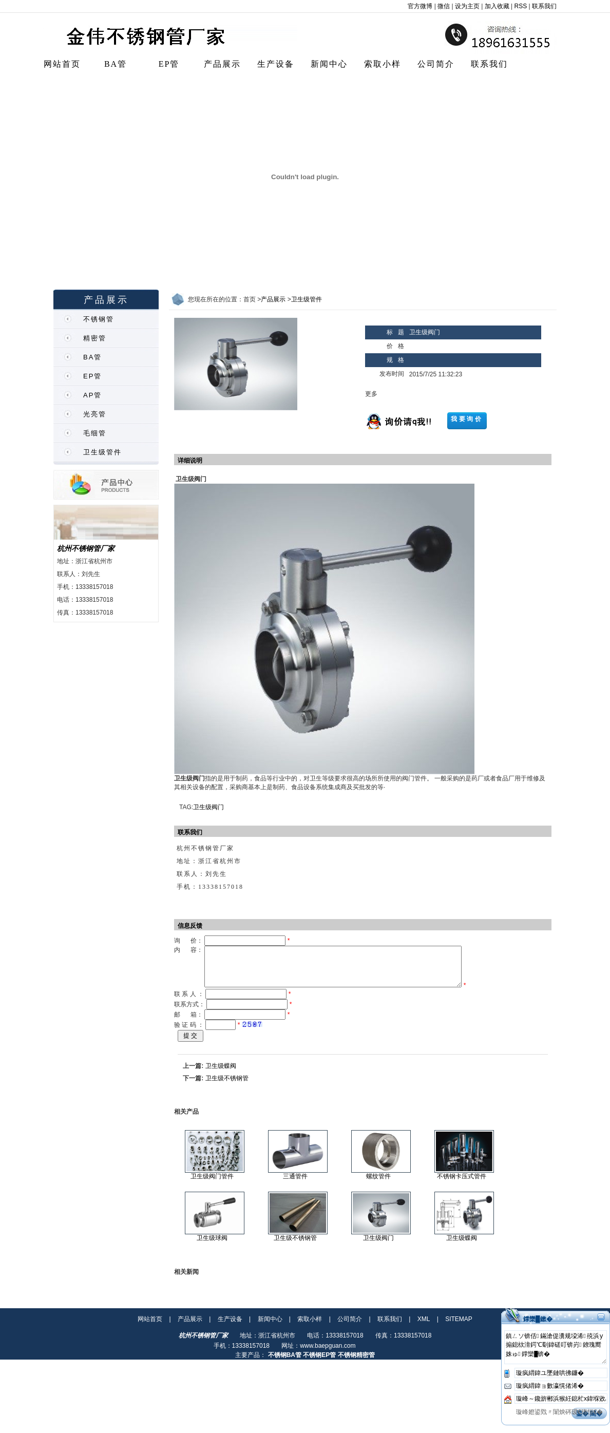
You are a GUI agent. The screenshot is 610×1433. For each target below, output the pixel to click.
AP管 (92, 395)
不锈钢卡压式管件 (461, 1184)
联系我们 (544, 6)
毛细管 (94, 433)
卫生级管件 (102, 452)
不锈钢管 (98, 319)
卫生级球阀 (212, 1245)
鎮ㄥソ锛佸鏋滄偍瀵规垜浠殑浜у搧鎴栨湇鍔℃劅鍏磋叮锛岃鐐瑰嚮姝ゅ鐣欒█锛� (555, 1355)
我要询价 (467, 419)
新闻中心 (329, 64)
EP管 (169, 64)
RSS (520, 6)
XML (423, 1326)
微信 (443, 6)
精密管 (94, 338)
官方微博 (420, 6)
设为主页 (467, 6)
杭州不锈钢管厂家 (86, 548)
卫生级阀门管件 (212, 1184)
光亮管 (94, 414)
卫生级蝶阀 (220, 1073)
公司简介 (435, 64)
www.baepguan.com (327, 1353)
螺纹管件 (378, 1184)
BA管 (115, 64)
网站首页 (62, 64)
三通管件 (295, 1184)
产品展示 (222, 64)
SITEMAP (458, 1326)
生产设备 (275, 64)
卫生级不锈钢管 (227, 1086)
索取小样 (382, 64)
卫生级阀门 (208, 807)
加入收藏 (497, 6)
